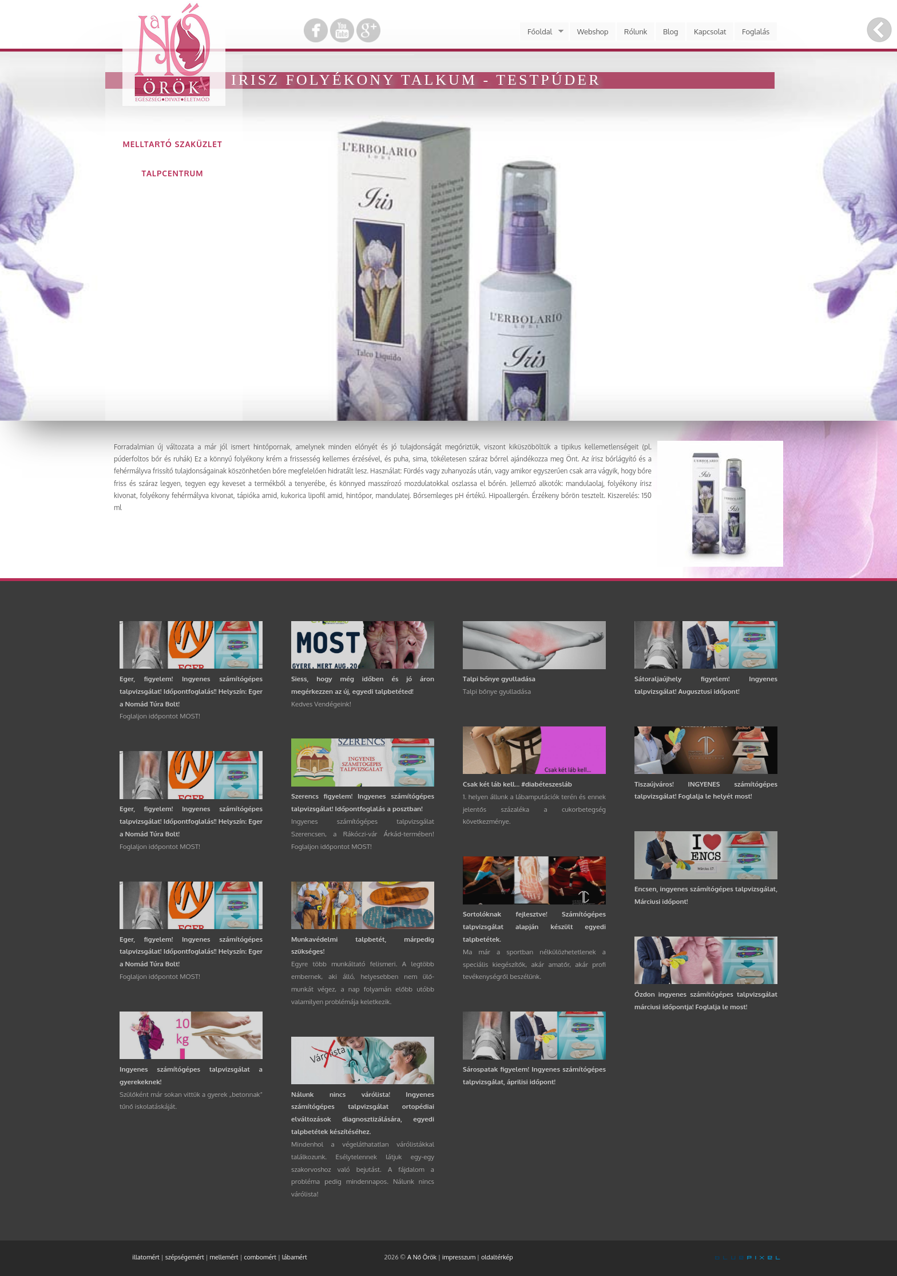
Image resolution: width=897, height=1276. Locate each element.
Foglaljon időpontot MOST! (160, 716)
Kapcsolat (710, 31)
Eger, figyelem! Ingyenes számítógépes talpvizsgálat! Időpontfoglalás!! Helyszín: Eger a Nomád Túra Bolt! (191, 691)
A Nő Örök (421, 1257)
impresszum (458, 1257)
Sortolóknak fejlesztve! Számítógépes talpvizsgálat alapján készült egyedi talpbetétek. (534, 926)
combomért (260, 1257)
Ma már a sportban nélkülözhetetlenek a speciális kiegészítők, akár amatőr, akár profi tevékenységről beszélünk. (534, 964)
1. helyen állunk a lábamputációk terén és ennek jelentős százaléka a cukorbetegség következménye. (534, 809)
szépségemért (184, 1257)
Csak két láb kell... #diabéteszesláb (517, 784)
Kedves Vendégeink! (321, 704)
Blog (670, 31)
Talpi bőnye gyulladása (499, 678)
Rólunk (635, 31)
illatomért (146, 1257)
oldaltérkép (497, 1257)
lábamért (294, 1257)
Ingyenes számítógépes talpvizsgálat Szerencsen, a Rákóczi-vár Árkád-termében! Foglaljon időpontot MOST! (362, 834)
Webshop (593, 31)
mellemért (224, 1257)
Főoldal (541, 31)
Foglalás (755, 31)
